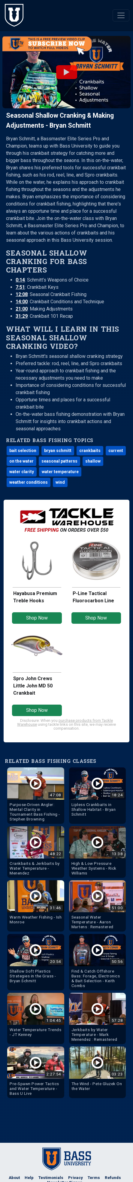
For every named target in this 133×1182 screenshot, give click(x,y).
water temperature (60, 471)
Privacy (75, 1177)
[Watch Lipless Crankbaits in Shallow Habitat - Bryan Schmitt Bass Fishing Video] (97, 793)
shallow (93, 461)
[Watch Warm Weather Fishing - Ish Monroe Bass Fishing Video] (35, 903)
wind (60, 482)
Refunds (113, 1177)
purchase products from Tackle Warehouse (65, 722)
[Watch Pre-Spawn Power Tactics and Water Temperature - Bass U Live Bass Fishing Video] (35, 1072)
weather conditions (28, 482)
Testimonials (50, 1177)
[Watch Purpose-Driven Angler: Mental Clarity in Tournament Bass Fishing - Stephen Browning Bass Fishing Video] (35, 795)
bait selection (22, 450)
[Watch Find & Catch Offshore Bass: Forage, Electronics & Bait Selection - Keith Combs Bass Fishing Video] (97, 962)
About (14, 1177)
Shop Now (37, 618)
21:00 (22, 309)
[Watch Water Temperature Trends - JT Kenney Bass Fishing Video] (35, 1016)
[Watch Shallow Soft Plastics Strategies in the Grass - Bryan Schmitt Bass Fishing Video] (35, 960)
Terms (94, 1177)
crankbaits (90, 450)
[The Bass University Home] (14, 15)
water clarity (21, 471)
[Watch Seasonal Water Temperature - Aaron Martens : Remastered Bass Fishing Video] (97, 906)
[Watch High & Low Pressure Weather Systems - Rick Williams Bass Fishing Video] (97, 852)
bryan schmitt (57, 450)
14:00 (22, 301)
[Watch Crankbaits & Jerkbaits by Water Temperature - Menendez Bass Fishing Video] (35, 852)
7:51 (20, 287)
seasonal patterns (59, 461)
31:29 (22, 316)
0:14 (20, 280)
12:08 (22, 294)
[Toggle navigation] (121, 15)
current (115, 450)
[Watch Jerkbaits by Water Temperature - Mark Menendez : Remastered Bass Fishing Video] (97, 1018)
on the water (21, 461)
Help (29, 1177)
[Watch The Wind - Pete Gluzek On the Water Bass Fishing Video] (97, 1070)
